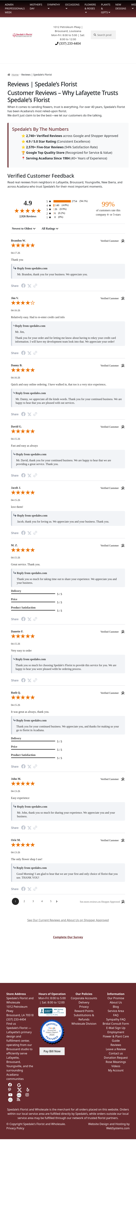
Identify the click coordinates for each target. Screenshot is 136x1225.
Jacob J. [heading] (68, 488)
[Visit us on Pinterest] (10, 1090)
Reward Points (83, 1011)
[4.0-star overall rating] (68, 303)
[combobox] (23, 229)
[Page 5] (50, 901)
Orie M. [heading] (68, 840)
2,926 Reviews (27, 216)
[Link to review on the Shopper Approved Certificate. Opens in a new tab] (35, 285)
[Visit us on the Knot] (19, 1095)
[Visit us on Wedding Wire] (10, 1099)
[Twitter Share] (29, 285)
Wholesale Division (84, 1024)
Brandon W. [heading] (68, 240)
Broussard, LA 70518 (20, 1015)
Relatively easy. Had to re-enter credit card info (38, 317)
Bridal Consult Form (116, 1024)
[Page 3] (33, 901)
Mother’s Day (36, 6)
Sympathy (53, 4)
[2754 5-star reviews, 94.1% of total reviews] (68, 201)
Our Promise (115, 998)
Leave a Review (116, 1049)
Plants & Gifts (105, 8)
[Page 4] (42, 901)
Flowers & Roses (90, 6)
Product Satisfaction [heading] (23, 607)
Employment (115, 1032)
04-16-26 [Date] (15, 310)
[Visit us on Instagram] (28, 1095)
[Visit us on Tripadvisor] (28, 1085)
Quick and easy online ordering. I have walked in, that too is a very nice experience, (58, 384)
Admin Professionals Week (15, 8)
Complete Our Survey (68, 937)
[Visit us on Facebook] (10, 1085)
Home (15, 74)
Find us (11, 1024)
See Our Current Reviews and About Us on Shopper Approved (68, 920)
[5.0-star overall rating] (68, 245)
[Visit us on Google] (19, 1085)
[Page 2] (24, 901)
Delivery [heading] (16, 590)
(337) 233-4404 (68, 43)
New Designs (120, 6)
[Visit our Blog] (19, 1099)
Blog (116, 1007)
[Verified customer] (112, 240)
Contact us (116, 1053)
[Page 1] (15, 901)
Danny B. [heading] (68, 365)
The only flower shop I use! (26, 859)
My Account (116, 1070)
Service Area (116, 1011)
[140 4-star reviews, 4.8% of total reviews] (68, 205)
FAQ (115, 1015)
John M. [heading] (68, 779)
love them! (17, 506)
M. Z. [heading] (68, 545)
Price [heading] (14, 599)
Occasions (72, 4)
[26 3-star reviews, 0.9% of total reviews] (68, 209)
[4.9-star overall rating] (28, 210)
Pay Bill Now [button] (52, 1051)
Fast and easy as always (24, 445)
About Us (116, 1002)
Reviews (115, 1045)
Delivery (84, 1002)
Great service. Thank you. (25, 564)
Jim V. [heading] (68, 298)
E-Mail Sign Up (115, 1028)
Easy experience (20, 797)
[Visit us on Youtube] (10, 1095)
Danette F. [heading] (68, 631)
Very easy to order (21, 650)
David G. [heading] (68, 426)
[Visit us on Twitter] (19, 1090)
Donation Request (116, 1058)
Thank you (17, 259)
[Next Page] (56, 901)
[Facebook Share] (23, 286)
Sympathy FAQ (115, 1019)
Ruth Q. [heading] (68, 693)
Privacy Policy (15, 1128)
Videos (115, 1066)
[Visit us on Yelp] (28, 1090)
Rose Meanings (116, 1062)
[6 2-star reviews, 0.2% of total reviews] (68, 213)
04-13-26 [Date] (15, 791)
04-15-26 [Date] (15, 439)
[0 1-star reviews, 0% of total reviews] (68, 217)
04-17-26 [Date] (15, 253)
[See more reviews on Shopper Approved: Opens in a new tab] (100, 901)
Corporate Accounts (84, 998)
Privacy (84, 1007)
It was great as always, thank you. (30, 711)
